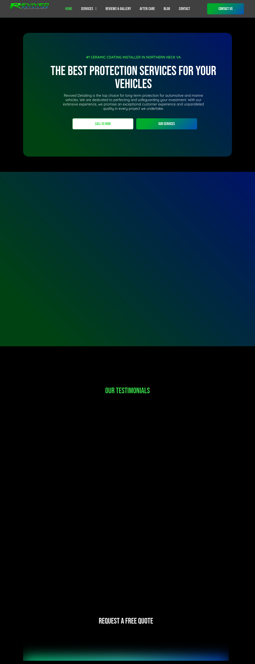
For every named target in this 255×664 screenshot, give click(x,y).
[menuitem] (69, 9)
